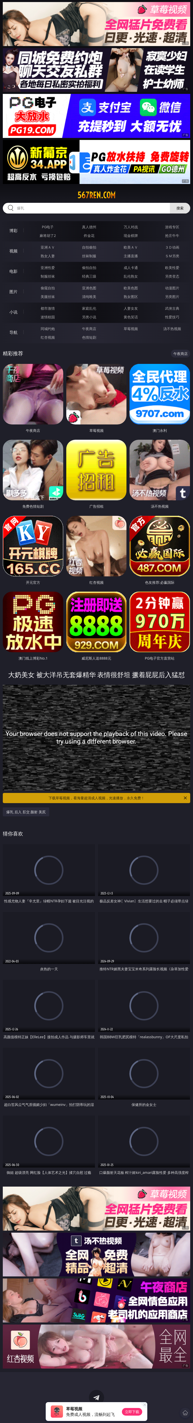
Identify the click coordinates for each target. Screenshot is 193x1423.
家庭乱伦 (89, 308)
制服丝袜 (48, 276)
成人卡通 (131, 267)
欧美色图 (131, 288)
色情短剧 (89, 337)
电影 (13, 271)
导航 (13, 332)
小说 (13, 312)
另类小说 (89, 317)
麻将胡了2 (48, 235)
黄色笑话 (131, 317)
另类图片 (172, 296)
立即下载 (132, 1411)
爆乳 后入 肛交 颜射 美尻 (26, 811)
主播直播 (131, 255)
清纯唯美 (89, 296)
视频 (13, 251)
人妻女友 (131, 308)
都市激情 (48, 308)
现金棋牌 (131, 235)
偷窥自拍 (48, 288)
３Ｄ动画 (172, 247)
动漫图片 (172, 288)
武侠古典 (172, 308)
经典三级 (89, 276)
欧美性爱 (172, 267)
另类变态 (172, 276)
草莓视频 (131, 328)
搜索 (180, 208)
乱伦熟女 (131, 276)
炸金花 (89, 235)
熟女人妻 (48, 255)
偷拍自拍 (89, 267)
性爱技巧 (172, 317)
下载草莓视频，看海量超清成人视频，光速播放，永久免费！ (118, 798)
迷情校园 (48, 317)
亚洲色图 (89, 288)
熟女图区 (131, 296)
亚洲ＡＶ (48, 247)
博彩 (13, 230)
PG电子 (48, 226)
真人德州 (89, 226)
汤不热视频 (172, 328)
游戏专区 (172, 226)
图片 (13, 291)
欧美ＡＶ (131, 247)
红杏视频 (48, 337)
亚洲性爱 (48, 267)
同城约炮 (48, 328)
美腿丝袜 (48, 296)
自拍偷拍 (89, 247)
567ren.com (96, 195)
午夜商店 (89, 328)
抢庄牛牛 (172, 235)
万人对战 (131, 226)
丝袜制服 (89, 255)
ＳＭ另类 (172, 255)
